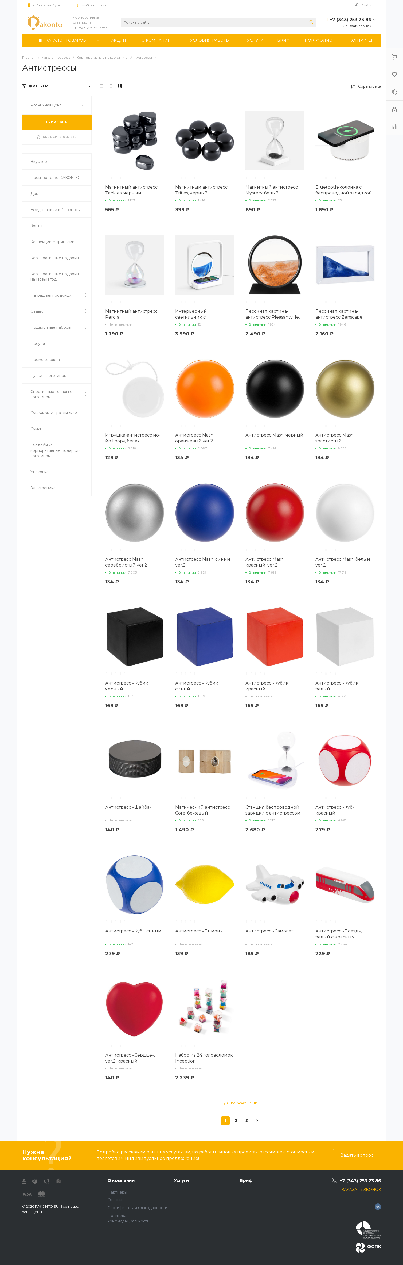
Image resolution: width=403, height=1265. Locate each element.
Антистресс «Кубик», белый (338, 686)
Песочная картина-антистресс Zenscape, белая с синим (339, 317)
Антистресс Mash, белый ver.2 (342, 562)
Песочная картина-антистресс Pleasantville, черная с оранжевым (272, 317)
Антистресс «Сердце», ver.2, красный (130, 1058)
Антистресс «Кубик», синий (198, 686)
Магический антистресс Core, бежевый (202, 810)
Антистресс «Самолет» (270, 931)
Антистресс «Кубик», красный (268, 686)
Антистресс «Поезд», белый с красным (338, 933)
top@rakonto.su (93, 5)
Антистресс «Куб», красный (335, 810)
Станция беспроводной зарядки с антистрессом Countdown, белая (272, 813)
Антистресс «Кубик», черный (128, 686)
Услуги (181, 1180)
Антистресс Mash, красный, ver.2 (264, 562)
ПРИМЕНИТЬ (57, 122)
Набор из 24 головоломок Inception (204, 1058)
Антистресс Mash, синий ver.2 (202, 562)
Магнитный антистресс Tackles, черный (131, 190)
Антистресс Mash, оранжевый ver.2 (194, 438)
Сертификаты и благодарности (137, 1207)
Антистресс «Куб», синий (133, 931)
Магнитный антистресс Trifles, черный (201, 190)
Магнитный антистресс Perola (131, 314)
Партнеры (117, 1192)
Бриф (246, 1180)
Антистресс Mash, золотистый (334, 438)
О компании (121, 1180)
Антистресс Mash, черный (274, 435)
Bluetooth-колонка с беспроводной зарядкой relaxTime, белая (343, 193)
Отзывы (115, 1200)
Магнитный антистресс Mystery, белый (271, 190)
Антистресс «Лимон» (198, 931)
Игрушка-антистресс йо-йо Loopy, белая (133, 438)
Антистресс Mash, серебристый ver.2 (126, 562)
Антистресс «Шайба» (128, 807)
